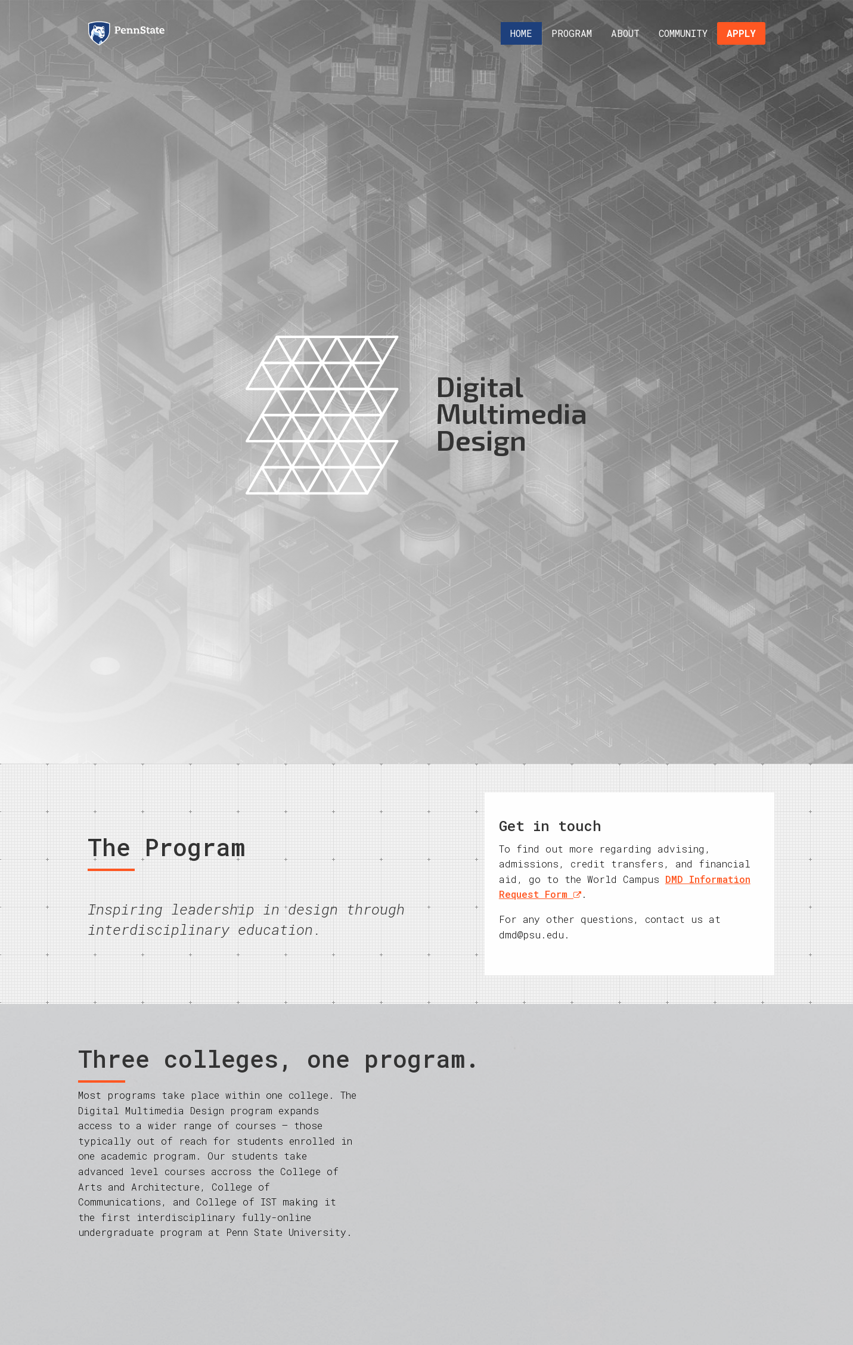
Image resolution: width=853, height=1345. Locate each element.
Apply (741, 33)
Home (521, 33)
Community (683, 33)
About (625, 33)
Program (571, 33)
